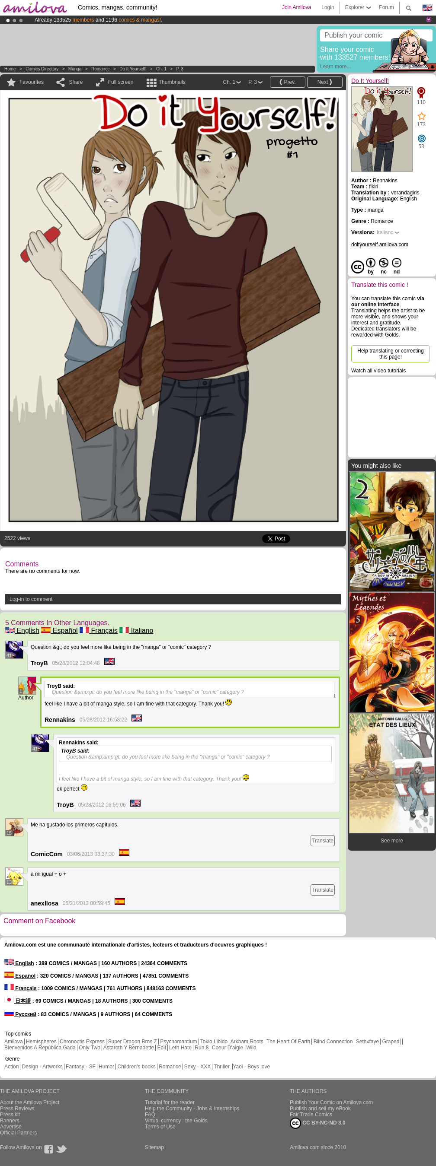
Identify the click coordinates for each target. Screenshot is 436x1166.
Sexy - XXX (197, 1067)
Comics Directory (42, 69)
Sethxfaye (367, 1042)
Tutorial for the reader (170, 1102)
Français (99, 630)
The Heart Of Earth (288, 1042)
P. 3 (179, 69)
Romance (100, 69)
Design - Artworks (42, 1067)
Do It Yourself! (132, 69)
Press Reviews (17, 1109)
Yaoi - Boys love (251, 1067)
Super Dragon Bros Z (132, 1042)
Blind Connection (333, 1042)
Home (10, 69)
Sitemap (154, 1147)
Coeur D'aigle (228, 1048)
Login (327, 7)
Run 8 (201, 1048)
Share (76, 82)
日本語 (17, 1001)
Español (59, 630)
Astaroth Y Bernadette (128, 1048)
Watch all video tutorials (378, 371)
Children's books (136, 1067)
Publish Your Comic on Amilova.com (331, 1102)
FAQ (150, 1115)
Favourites (31, 82)
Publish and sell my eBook (320, 1109)
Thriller (222, 1067)
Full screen (121, 82)
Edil (161, 1048)
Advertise (11, 1127)
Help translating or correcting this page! (390, 354)
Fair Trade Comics (311, 1115)
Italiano (136, 630)
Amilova (13, 1042)
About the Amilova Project (29, 1102)
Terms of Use (160, 1127)
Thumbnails (172, 82)
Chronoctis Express (82, 1042)
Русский (20, 1014)
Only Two (89, 1048)
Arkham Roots (247, 1042)
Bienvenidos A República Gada (40, 1048)
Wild (251, 1048)
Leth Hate (180, 1048)
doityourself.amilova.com (379, 244)
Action (11, 1067)
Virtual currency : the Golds (176, 1121)
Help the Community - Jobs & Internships (192, 1109)
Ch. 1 (161, 69)
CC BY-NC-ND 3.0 (318, 1123)
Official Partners (18, 1133)
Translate (322, 841)
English (22, 630)
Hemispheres (41, 1042)
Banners (9, 1121)
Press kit (10, 1115)
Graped (390, 1042)
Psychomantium (178, 1042)
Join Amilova (296, 7)
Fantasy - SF (81, 1067)
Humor (106, 1067)
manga (75, 69)
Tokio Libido (214, 1042)
